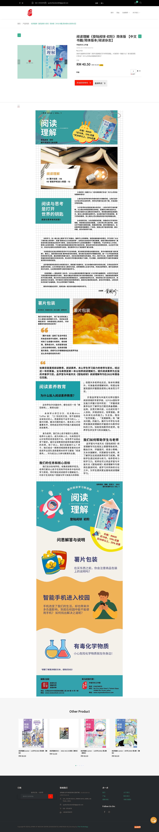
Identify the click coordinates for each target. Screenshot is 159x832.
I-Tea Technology (82, 827)
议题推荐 (125, 13)
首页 (112, 13)
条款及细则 (127, 799)
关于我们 (135, 13)
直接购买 (100, 83)
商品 (117, 13)
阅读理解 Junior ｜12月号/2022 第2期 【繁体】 (94, 752)
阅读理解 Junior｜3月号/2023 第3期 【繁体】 (126, 752)
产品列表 (26, 23)
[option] (33, 738)
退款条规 (105, 799)
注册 (96, 3)
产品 (103, 796)
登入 (102, 3)
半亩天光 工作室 (82, 45)
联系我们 (127, 796)
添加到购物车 (83, 82)
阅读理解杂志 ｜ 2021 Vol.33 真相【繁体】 (64, 751)
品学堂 (80, 51)
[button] (66, 61)
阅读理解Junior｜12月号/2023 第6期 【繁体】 (33, 752)
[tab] (109, 72)
